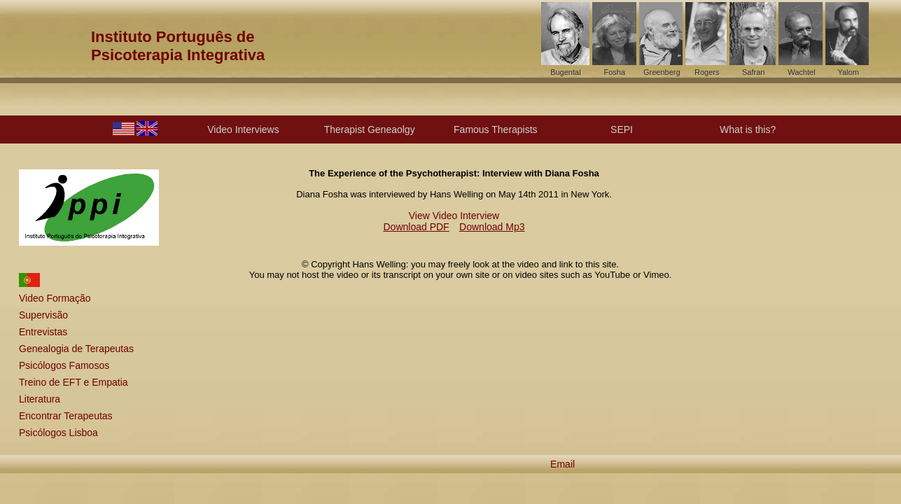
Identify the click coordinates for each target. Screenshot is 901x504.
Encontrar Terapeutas (66, 415)
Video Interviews (243, 129)
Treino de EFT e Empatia (73, 382)
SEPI (621, 129)
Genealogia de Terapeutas (76, 348)
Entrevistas (43, 331)
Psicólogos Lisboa (58, 432)
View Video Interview (454, 215)
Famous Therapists (496, 129)
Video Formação (54, 298)
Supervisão (43, 315)
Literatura (39, 399)
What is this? (748, 129)
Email (562, 464)
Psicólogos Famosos (64, 365)
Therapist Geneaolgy (369, 129)
